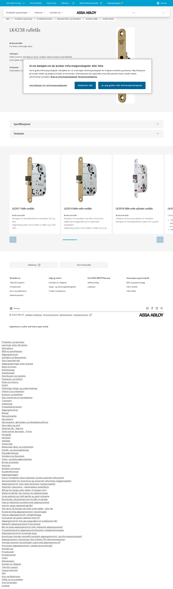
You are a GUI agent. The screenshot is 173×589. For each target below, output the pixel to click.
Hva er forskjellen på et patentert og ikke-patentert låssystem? (33, 477)
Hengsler (6, 437)
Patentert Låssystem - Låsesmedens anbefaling (25, 487)
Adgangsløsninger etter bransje (17, 363)
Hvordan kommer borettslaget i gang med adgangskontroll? (31, 542)
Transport (7, 400)
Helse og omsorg (10, 382)
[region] (87, 76)
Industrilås (7, 443)
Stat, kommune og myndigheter (17, 397)
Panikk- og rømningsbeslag (15, 450)
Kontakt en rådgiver (11, 564)
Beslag (5, 413)
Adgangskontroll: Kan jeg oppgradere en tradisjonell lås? (30, 521)
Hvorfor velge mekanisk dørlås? (17, 505)
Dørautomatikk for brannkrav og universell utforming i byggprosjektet (36, 480)
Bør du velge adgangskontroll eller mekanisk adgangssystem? (32, 527)
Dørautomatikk (9, 416)
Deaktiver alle (85, 85)
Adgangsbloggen (10, 474)
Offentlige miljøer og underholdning (19, 388)
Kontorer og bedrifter (12, 394)
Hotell (5, 385)
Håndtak (6, 440)
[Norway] (161, 3)
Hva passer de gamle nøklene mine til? (21, 517)
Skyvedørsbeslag (10, 453)
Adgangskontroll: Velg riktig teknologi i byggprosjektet (28, 483)
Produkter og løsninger (16, 12)
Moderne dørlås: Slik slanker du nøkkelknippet (25, 493)
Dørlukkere (7, 348)
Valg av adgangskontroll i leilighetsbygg (21, 514)
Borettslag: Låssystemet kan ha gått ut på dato (25, 499)
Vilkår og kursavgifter (12, 579)
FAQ (4, 573)
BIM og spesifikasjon (12, 351)
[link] (36, 3)
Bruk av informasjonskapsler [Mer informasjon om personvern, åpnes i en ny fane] (64, 77)
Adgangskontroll (10, 354)
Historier (39, 12)
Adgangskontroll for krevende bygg (19, 533)
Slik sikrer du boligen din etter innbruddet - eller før (27, 508)
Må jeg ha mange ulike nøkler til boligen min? (24, 490)
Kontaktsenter (9, 554)
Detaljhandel (8, 372)
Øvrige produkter (10, 462)
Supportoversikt (10, 570)
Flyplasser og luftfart (12, 379)
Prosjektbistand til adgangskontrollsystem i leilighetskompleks (33, 530)
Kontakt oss (55, 12)
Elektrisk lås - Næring (12, 428)
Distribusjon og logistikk (14, 376)
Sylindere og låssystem (13, 456)
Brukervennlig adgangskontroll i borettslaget (24, 511)
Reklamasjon (8, 561)
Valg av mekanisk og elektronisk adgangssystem (25, 502)
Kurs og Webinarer (11, 576)
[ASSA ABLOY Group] (15, 3)
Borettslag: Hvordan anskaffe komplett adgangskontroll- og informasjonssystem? (42, 536)
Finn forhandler (9, 582)
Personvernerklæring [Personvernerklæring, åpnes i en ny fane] (87, 77)
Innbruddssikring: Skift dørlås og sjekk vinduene (25, 496)
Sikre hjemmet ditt (11, 360)
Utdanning (7, 403)
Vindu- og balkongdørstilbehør (17, 459)
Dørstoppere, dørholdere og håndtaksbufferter (25, 422)
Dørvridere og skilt (11, 425)
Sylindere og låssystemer (14, 357)
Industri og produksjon (13, 391)
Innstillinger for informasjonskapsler (48, 85)
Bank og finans (9, 366)
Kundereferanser (10, 471)
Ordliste (6, 585)
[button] (29, 12)
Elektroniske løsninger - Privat (17, 431)
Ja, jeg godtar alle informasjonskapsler (122, 85)
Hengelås (6, 434)
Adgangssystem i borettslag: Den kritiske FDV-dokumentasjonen (33, 539)
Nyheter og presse (11, 468)
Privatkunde (8, 551)
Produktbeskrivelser (12, 406)
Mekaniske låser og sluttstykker (18, 446)
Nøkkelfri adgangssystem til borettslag (21, 524)
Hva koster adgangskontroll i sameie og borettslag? (27, 545)
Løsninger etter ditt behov (14, 345)
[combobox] (148, 13)
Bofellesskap (8, 369)
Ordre (5, 557)
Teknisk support (10, 567)
